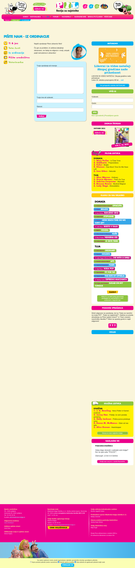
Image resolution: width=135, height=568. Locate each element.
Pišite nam (108, 17)
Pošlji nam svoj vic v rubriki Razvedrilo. (112, 461)
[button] (47, 17)
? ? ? (112, 325)
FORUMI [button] (55, 17)
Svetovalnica (35, 17)
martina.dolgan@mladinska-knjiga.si (64, 524)
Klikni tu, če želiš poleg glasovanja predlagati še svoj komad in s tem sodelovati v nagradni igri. (112, 298)
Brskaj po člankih (95, 17)
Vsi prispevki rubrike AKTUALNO (112, 85)
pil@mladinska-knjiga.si (17, 517)
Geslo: (94, 103)
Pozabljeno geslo (112, 115)
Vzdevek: (95, 97)
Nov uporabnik (97, 115)
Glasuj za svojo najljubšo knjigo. (112, 433)
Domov (25, 17)
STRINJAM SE (67, 565)
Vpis (95, 112)
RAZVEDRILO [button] (66, 17)
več (122, 80)
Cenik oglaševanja (58, 528)
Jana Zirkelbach (9, 522)
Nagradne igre (80, 17)
